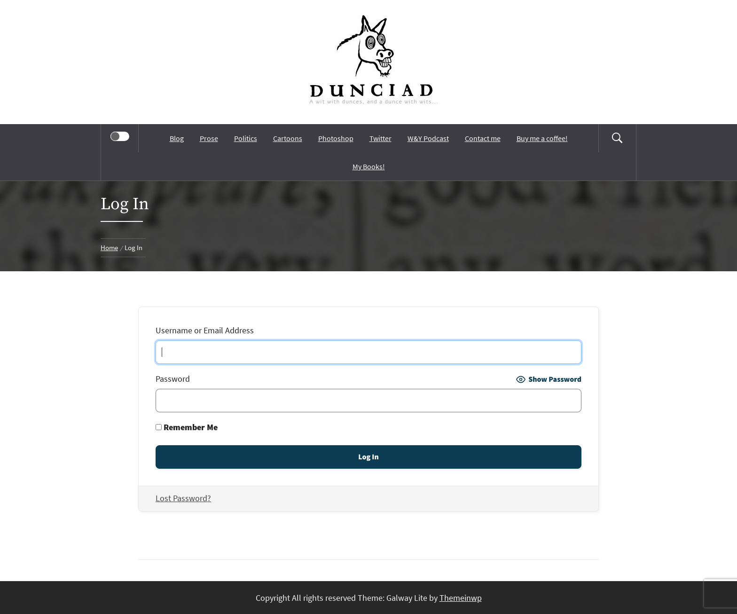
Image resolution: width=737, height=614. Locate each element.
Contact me (483, 138)
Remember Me (187, 427)
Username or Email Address (205, 330)
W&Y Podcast (428, 138)
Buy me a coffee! (542, 138)
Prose (209, 138)
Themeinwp (460, 597)
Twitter (380, 138)
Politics (245, 138)
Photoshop (335, 138)
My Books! (369, 166)
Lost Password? (183, 498)
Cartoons (287, 138)
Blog (177, 138)
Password (173, 378)
